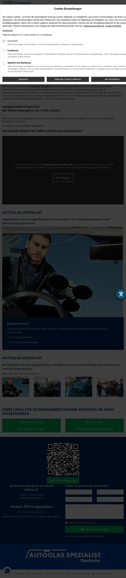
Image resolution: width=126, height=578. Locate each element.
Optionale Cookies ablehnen (68, 79)
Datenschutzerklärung (93, 26)
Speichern (23, 79)
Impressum (7, 30)
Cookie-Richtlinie (113, 26)
